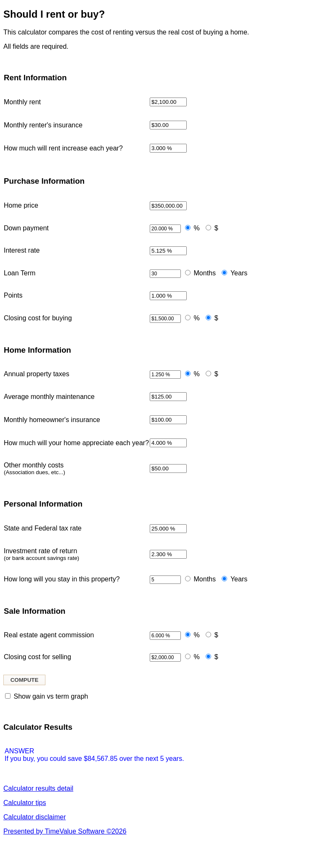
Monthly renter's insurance (43, 125)
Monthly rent (22, 102)
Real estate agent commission (49, 635)
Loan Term (19, 273)
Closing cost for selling (37, 656)
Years (238, 273)
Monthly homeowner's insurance (52, 419)
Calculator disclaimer (34, 817)
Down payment (26, 228)
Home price (21, 205)
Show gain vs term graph (50, 696)
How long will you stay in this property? (62, 579)
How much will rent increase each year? (63, 148)
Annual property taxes (36, 373)
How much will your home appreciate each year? (76, 442)
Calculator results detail (38, 788)
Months (205, 273)
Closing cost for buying (38, 318)
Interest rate (22, 250)
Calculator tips (24, 802)
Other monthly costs (34, 468)
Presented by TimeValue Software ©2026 (65, 831)
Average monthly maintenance (49, 396)
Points (13, 295)
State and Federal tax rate (43, 528)
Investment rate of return (41, 554)
